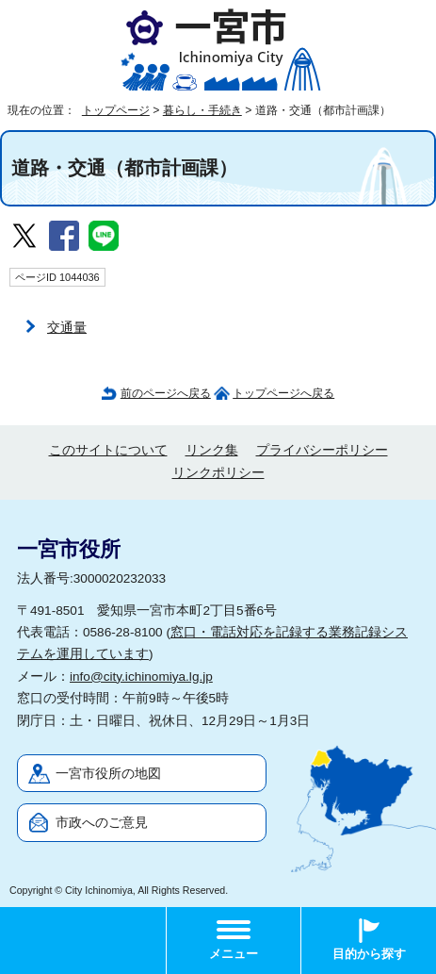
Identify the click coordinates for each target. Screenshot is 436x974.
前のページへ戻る (166, 393)
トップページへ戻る (283, 393)
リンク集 (212, 450)
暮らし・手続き (202, 110)
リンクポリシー (218, 473)
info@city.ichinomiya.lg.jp (141, 676)
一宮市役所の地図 (108, 774)
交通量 (67, 328)
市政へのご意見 (102, 823)
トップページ (116, 110)
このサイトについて (108, 450)
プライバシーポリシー (322, 450)
